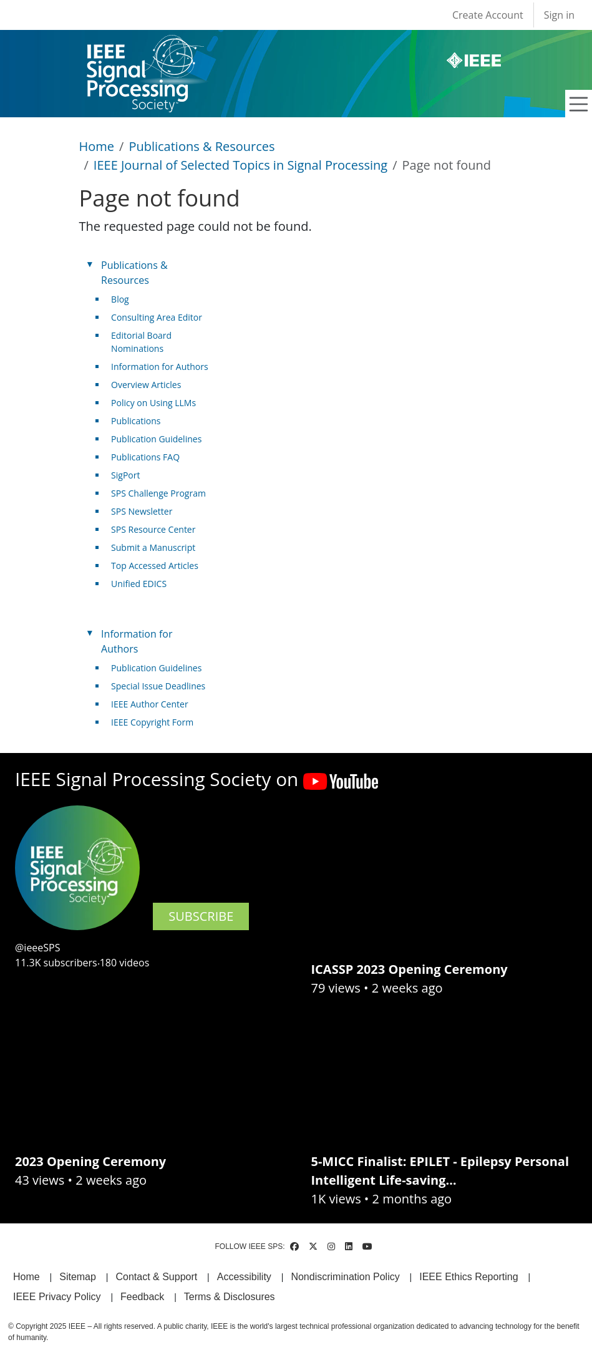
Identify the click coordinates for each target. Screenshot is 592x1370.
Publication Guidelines (156, 439)
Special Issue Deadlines (158, 686)
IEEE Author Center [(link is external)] (154, 704)
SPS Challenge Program (158, 493)
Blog (120, 299)
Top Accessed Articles (154, 565)
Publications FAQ (145, 457)
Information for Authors (159, 366)
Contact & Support (156, 1276)
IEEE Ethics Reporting (468, 1276)
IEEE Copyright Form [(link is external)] (157, 722)
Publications (135, 421)
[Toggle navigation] (579, 104)
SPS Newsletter (141, 511)
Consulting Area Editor (156, 317)
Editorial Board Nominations (141, 341)
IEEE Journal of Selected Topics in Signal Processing (240, 165)
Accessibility (244, 1276)
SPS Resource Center (153, 529)
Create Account (487, 15)
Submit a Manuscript (153, 547)
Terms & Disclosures (229, 1296)
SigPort (125, 475)
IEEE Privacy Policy (56, 1296)
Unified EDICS (139, 584)
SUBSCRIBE (200, 916)
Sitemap (77, 1276)
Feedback (142, 1296)
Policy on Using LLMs (153, 403)
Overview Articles (146, 385)
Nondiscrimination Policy (345, 1276)
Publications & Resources (201, 146)
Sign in (559, 15)
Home (97, 146)
